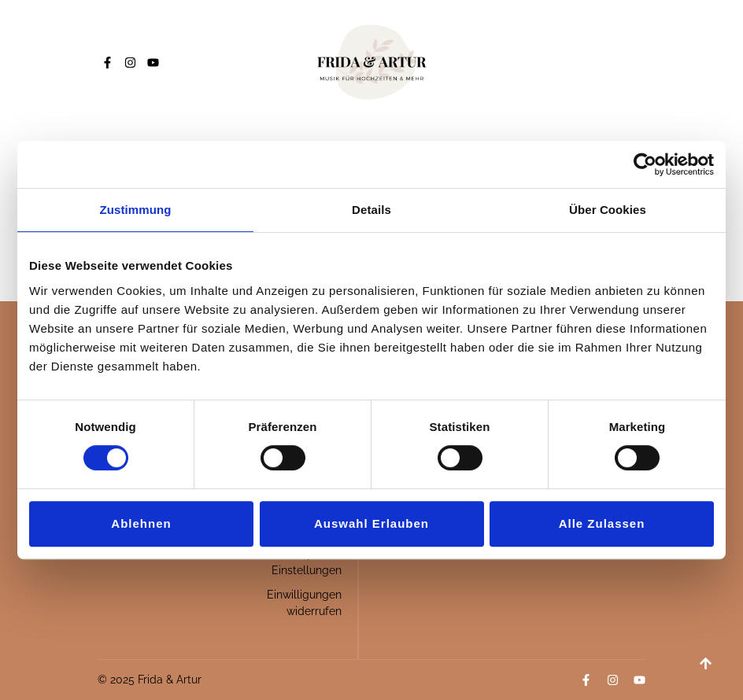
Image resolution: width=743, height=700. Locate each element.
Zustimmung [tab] (136, 209)
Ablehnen (141, 523)
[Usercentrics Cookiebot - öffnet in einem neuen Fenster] (645, 164)
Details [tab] (371, 209)
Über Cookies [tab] (607, 209)
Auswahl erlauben (371, 523)
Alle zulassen (602, 523)
